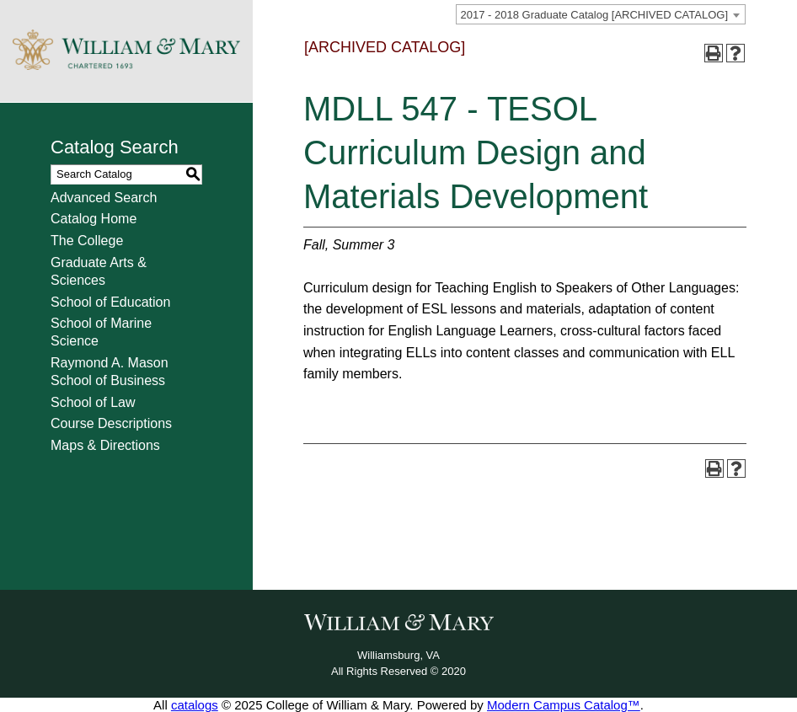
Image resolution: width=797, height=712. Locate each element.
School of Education (110, 302)
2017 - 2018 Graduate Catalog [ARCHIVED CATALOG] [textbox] (594, 14)
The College (87, 240)
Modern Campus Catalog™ (563, 705)
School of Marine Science (101, 332)
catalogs (194, 705)
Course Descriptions (111, 423)
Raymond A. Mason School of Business (109, 372)
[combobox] (601, 14)
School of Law (93, 402)
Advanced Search (104, 197)
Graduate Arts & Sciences (99, 271)
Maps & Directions (105, 445)
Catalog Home (93, 218)
